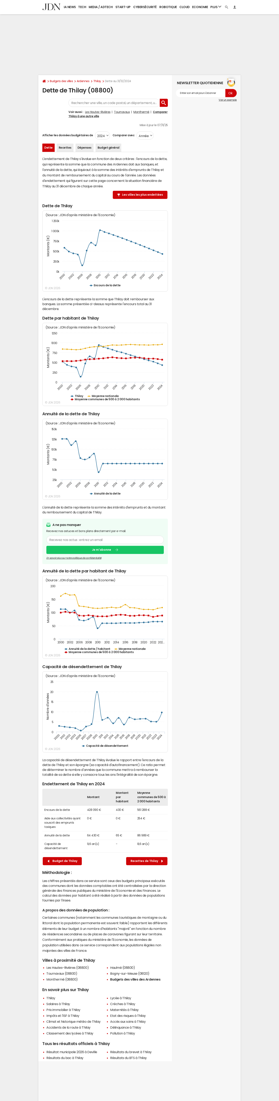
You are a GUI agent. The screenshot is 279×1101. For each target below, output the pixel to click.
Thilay (97, 81)
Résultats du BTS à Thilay (128, 1057)
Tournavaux (122, 112)
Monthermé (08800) (62, 979)
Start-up (123, 7)
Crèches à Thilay (122, 1003)
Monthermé (141, 112)
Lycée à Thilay (120, 998)
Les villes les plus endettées (142, 194)
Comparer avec (123, 135)
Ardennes (83, 81)
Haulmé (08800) (122, 967)
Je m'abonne (101, 549)
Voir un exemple (228, 100)
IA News (70, 7)
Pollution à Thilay (122, 1033)
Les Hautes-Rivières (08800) (67, 967)
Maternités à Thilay (124, 1009)
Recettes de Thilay (147, 861)
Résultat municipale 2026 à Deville (71, 1052)
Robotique (168, 7)
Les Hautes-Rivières (98, 112)
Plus (215, 7)
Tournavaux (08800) (61, 973)
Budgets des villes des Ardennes (135, 979)
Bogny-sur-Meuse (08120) (129, 973)
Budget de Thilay (62, 861)
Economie (200, 7)
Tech (82, 7)
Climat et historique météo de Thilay (73, 1021)
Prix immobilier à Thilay (63, 1009)
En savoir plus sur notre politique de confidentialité (73, 558)
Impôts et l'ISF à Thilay (62, 1015)
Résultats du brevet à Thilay (131, 1052)
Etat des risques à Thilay (128, 1015)
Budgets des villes (61, 81)
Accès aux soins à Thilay (128, 1021)
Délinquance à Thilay (125, 1027)
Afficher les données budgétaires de (67, 135)
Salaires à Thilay (58, 1003)
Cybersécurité (145, 7)
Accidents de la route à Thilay (68, 1027)
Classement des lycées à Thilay (69, 1033)
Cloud (184, 7)
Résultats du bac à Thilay (64, 1057)
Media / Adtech (101, 7)
